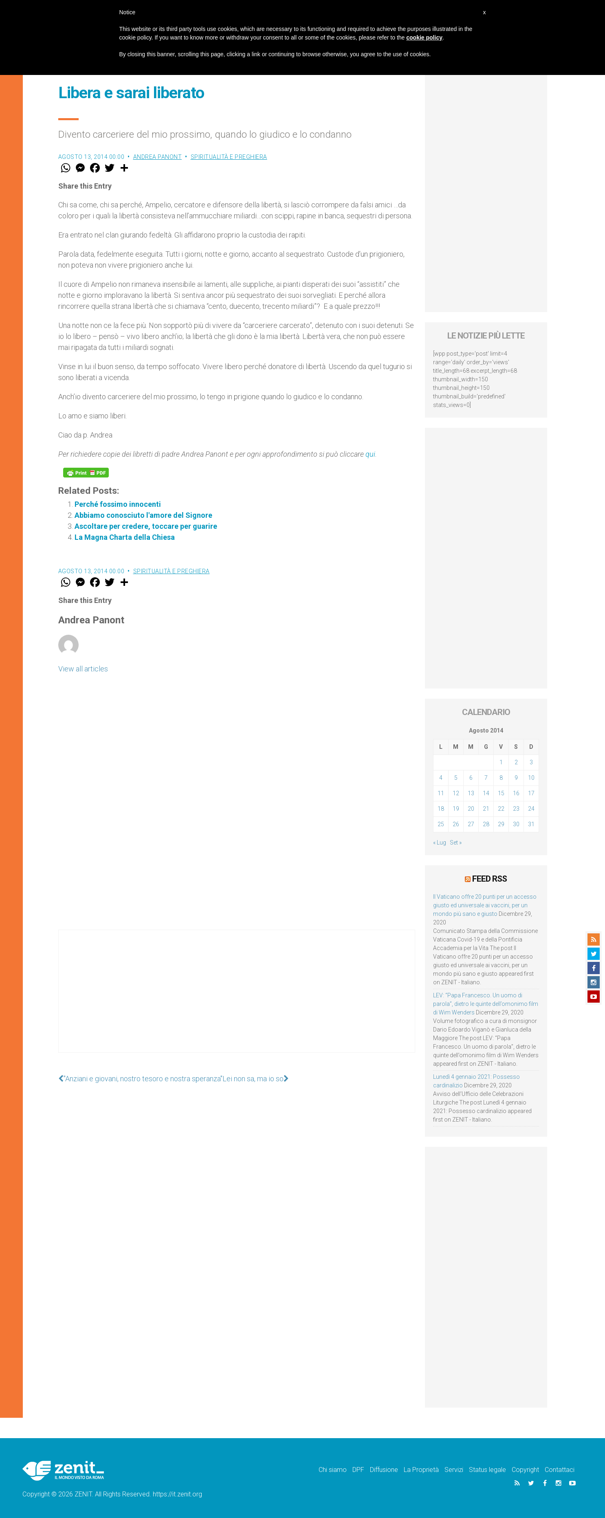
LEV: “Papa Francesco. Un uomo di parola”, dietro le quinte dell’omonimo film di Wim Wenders (485, 1004)
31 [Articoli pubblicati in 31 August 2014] (531, 824)
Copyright (525, 1470)
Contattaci (559, 1470)
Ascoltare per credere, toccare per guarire (146, 526)
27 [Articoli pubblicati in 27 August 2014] (471, 824)
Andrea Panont (157, 157)
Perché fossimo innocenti (118, 504)
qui (370, 454)
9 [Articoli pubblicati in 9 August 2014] (516, 777)
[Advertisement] (237, 999)
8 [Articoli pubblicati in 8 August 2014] (501, 777)
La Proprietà (421, 1470)
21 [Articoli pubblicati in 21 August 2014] (486, 808)
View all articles (83, 668)
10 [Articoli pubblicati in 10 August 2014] (531, 777)
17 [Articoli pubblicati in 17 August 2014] (531, 793)
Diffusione (384, 1470)
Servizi (453, 1470)
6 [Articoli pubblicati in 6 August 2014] (471, 777)
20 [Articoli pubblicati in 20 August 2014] (471, 808)
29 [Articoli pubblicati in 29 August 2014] (501, 824)
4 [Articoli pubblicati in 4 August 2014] (440, 777)
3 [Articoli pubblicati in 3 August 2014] (531, 762)
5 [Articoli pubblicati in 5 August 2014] (456, 777)
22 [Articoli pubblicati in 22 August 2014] (501, 808)
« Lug (439, 842)
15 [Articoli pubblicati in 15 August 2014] (501, 793)
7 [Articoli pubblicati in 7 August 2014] (486, 777)
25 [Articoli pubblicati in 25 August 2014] (441, 824)
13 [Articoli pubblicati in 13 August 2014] (471, 793)
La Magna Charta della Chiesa (125, 537)
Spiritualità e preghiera (229, 157)
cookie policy (424, 37)
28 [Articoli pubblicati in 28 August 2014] (486, 824)
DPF (358, 1470)
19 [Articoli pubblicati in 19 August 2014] (456, 808)
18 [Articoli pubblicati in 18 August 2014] (441, 808)
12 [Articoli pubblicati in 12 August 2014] (456, 793)
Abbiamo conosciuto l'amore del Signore (143, 515)
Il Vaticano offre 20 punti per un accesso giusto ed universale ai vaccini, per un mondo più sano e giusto (485, 905)
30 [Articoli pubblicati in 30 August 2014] (516, 824)
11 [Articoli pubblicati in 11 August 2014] (441, 793)
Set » (456, 842)
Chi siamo (333, 1470)
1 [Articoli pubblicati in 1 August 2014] (501, 762)
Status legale (487, 1470)
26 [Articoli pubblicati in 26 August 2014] (456, 824)
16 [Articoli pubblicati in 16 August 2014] (516, 793)
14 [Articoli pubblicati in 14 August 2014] (486, 793)
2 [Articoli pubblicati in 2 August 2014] (516, 762)
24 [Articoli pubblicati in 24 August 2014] (531, 808)
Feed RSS (489, 879)
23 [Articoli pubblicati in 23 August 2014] (516, 808)
